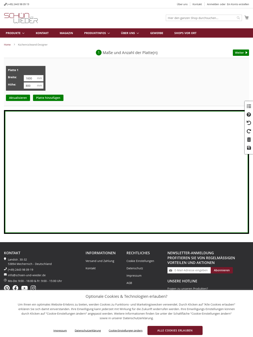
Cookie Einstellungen (140, 261)
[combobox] (204, 18)
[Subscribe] (222, 270)
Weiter (239, 52)
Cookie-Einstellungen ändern (126, 330)
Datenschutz (134, 268)
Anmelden (213, 4)
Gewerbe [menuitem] (156, 33)
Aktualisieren (18, 98)
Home (7, 44)
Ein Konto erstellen (238, 4)
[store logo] (21, 18)
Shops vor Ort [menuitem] (185, 33)
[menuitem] (13, 33)
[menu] (126, 33)
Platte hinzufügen (48, 98)
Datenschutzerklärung (88, 330)
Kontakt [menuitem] (42, 33)
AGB (129, 283)
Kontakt (197, 4)
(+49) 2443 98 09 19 (18, 4)
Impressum (60, 330)
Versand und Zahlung (100, 261)
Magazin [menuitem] (66, 33)
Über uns (182, 4)
